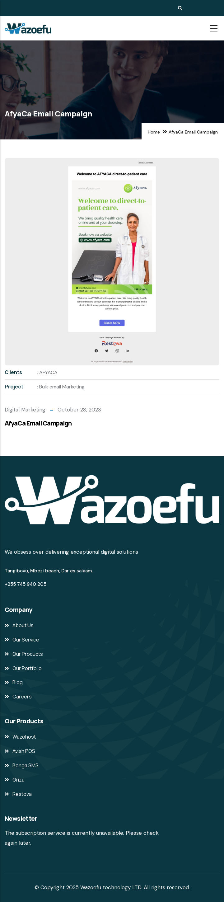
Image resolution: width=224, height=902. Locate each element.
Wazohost (24, 736)
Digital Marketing (25, 409)
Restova (22, 794)
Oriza (18, 779)
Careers (22, 696)
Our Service (25, 639)
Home (154, 132)
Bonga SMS (25, 765)
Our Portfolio (27, 668)
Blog (17, 682)
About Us (23, 625)
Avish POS (23, 751)
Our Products (27, 654)
